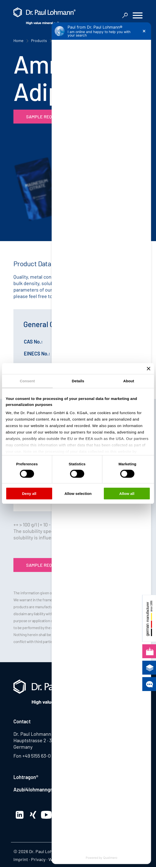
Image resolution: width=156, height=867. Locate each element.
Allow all (126, 493)
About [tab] (128, 381)
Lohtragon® (25, 777)
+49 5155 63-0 (36, 756)
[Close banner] (148, 368)
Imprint (20, 859)
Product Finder (67, 40)
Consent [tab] (27, 381)
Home (18, 40)
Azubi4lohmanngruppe (38, 789)
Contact (22, 721)
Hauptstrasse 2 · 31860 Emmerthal (49, 740)
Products (39, 40)
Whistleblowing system (71, 859)
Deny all (29, 493)
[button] (138, 16)
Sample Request (44, 116)
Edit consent (109, 859)
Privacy (38, 859)
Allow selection (77, 493)
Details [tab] (78, 381)
